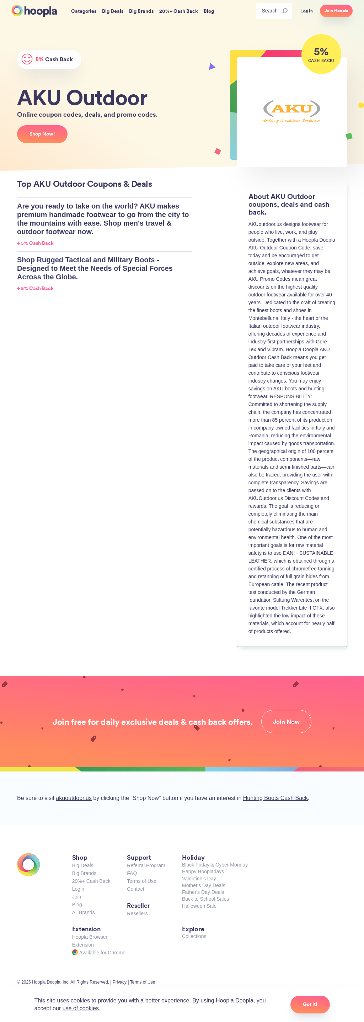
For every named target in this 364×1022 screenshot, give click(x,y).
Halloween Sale (199, 906)
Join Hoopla (336, 10)
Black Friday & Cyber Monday (215, 865)
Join (76, 897)
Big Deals (82, 865)
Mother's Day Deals (203, 885)
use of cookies (81, 1008)
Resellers (137, 913)
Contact (135, 889)
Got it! (310, 1004)
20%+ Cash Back (91, 881)
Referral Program (146, 865)
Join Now (286, 722)
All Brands (83, 912)
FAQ (132, 873)
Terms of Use (141, 881)
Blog (77, 904)
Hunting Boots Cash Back (275, 798)
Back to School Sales (205, 899)
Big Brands (84, 873)
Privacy (120, 982)
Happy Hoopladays (203, 871)
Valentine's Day (199, 878)
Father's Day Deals (203, 892)
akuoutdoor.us (74, 798)
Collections (194, 936)
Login (78, 889)
